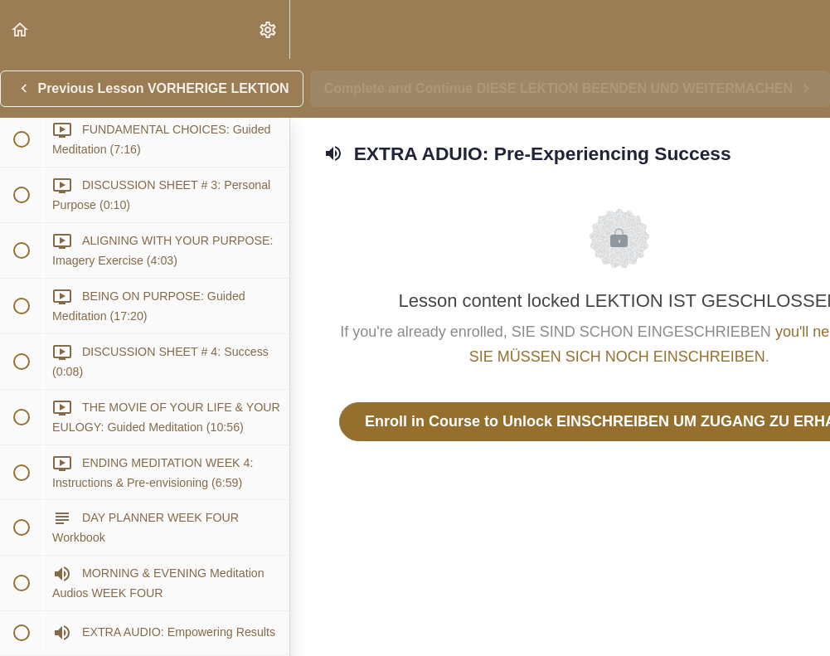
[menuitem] (268, 29)
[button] (20, 29)
